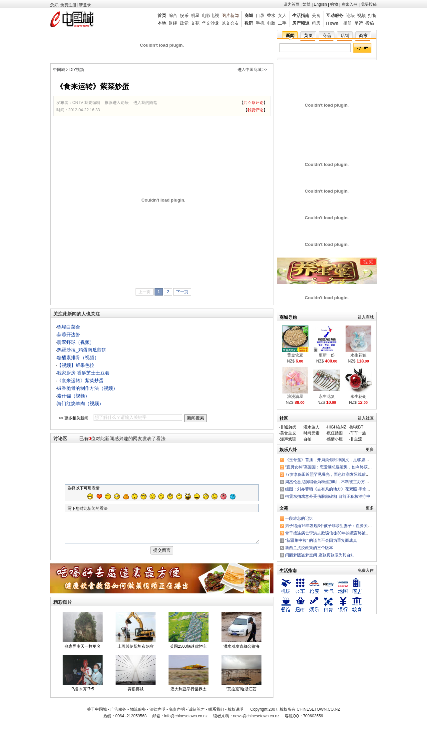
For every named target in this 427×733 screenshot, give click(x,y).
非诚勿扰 (288, 427)
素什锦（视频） (73, 395)
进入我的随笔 (145, 102)
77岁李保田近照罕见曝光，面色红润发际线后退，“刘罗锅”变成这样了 (346, 474)
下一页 (182, 292)
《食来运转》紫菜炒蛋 (80, 380)
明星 (195, 15)
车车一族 (358, 433)
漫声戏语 (288, 439)
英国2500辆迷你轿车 (188, 652)
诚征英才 (197, 713)
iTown (332, 23)
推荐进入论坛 (117, 102)
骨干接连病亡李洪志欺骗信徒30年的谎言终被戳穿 (329, 533)
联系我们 (216, 713)
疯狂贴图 (335, 433)
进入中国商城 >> (252, 69)
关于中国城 (97, 713)
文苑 (195, 23)
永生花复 (327, 396)
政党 (184, 23)
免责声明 (177, 713)
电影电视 (210, 15)
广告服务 (118, 713)
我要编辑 (92, 102)
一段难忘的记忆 (299, 518)
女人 (282, 15)
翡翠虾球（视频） (75, 342)
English (320, 4)
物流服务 (138, 713)
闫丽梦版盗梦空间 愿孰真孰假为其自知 (319, 555)
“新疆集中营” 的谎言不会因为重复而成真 (321, 540)
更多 (370, 449)
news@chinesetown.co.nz (256, 719)
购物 (334, 4)
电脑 (271, 23)
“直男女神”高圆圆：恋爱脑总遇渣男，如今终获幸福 (330, 467)
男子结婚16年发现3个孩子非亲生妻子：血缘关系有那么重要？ (340, 525)
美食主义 (288, 433)
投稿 (369, 23)
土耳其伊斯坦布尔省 (136, 652)
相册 (347, 23)
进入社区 (366, 418)
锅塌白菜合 (68, 327)
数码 (248, 23)
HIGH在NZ (336, 427)
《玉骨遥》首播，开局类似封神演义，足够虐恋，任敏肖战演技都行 (345, 459)
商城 (248, 15)
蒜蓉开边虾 (68, 334)
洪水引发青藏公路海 (241, 652)
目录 (260, 15)
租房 (316, 23)
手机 (260, 23)
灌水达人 (311, 427)
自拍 (307, 439)
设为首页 (291, 4)
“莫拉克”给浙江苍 (241, 695)
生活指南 (300, 15)
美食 (316, 15)
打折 (372, 15)
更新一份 (327, 355)
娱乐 (184, 15)
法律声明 (158, 713)
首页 (162, 15)
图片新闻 (230, 15)
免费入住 (366, 570)
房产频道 (300, 23)
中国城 (59, 69)
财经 (173, 23)
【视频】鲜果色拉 (75, 365)
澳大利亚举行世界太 (189, 695)
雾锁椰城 (136, 695)
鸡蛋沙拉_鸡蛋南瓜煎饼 (81, 350)
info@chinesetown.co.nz (186, 719)
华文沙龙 (210, 23)
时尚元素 (311, 433)
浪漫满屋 (295, 396)
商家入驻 (349, 4)
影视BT (356, 427)
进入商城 (366, 317)
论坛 (350, 15)
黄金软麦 (295, 355)
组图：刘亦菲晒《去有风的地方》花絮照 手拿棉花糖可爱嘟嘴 (339, 489)
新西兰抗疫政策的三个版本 (309, 547)
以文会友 (230, 23)
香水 (271, 15)
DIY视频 (76, 69)
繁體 (306, 4)
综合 (173, 15)
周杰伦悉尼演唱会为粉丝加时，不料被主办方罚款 (329, 481)
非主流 (356, 439)
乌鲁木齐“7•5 (82, 695)
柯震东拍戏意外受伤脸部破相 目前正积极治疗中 (327, 496)
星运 (358, 23)
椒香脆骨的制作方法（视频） (87, 388)
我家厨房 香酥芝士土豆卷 (83, 372)
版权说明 (235, 713)
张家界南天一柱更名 (83, 652)
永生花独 (358, 355)
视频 (361, 15)
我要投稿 (369, 4)
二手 (282, 23)
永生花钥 (358, 396)
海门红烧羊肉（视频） (80, 403)
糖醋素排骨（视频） (78, 357)
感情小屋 (335, 439)
